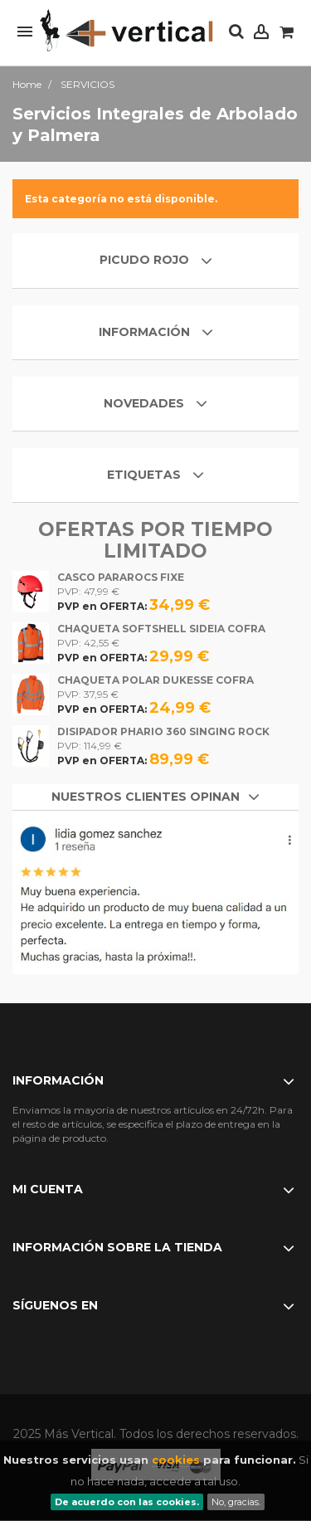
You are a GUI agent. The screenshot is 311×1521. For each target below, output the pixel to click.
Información (146, 331)
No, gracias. (235, 1502)
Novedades (144, 403)
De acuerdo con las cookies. (127, 1502)
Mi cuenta (47, 1189)
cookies (176, 1459)
